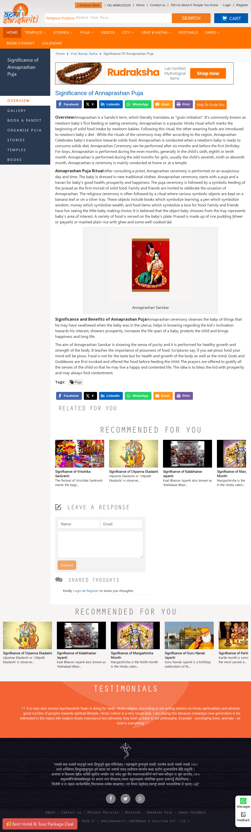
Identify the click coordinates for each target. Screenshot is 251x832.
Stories (63, 32)
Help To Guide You (210, 104)
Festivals (188, 32)
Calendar (52, 43)
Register (242, 5)
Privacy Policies (103, 813)
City (128, 32)
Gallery (16, 110)
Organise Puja (24, 130)
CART (231, 18)
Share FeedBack (192, 813)
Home (140, 5)
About (50, 813)
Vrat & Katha (156, 32)
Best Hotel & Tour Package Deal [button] (40, 824)
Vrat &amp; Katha (84, 53)
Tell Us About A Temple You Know (194, 5)
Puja (86, 32)
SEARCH (191, 18)
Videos (108, 32)
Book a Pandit (21, 43)
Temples (35, 32)
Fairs (212, 32)
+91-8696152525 (117, 5)
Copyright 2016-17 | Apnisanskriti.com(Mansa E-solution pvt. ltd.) (125, 821)
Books (14, 159)
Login (227, 5)
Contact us (157, 5)
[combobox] (124, 18)
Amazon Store (88, 5)
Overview (18, 100)
